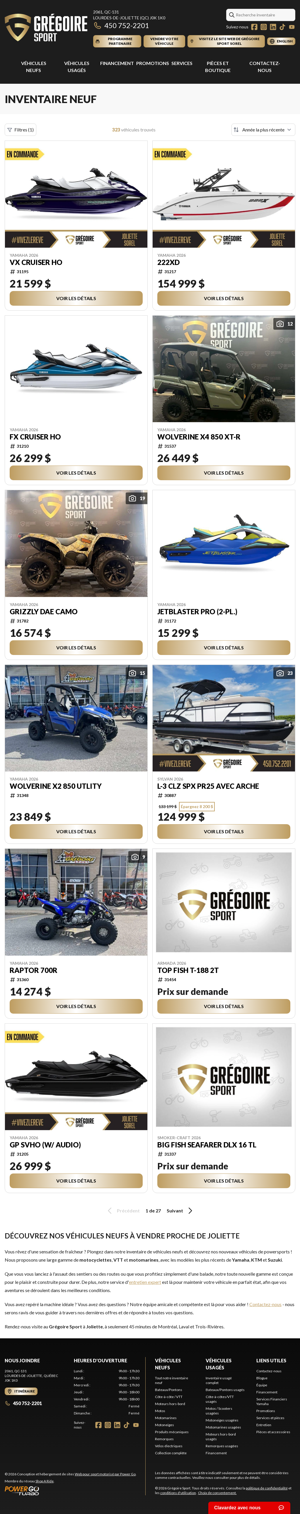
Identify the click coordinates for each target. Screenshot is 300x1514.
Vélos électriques (169, 1446)
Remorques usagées (222, 1446)
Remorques (164, 1439)
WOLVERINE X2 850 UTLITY (56, 786)
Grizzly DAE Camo (44, 612)
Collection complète (171, 1453)
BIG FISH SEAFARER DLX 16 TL (206, 1145)
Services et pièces (270, 1418)
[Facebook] (254, 26)
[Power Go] (71, 1490)
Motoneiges (164, 1425)
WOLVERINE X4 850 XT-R (199, 437)
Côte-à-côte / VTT (169, 1397)
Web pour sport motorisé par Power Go (105, 1474)
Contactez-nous (265, 1304)
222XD (168, 262)
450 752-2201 (121, 25)
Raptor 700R (33, 970)
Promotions (152, 63)
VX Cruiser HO (36, 262)
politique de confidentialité (267, 1488)
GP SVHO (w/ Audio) (45, 1145)
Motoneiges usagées (222, 1420)
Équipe (261, 1385)
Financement (117, 63)
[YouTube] (291, 26)
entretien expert (145, 1282)
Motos (160, 1411)
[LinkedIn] (273, 26)
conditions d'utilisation (178, 1493)
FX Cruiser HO (35, 437)
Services (181, 63)
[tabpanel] (106, 1392)
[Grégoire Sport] (46, 28)
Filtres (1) (20, 129)
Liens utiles (271, 1360)
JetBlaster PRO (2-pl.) (197, 612)
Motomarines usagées (223, 1427)
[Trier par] (263, 130)
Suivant (180, 1210)
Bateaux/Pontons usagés (225, 1390)
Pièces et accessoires (273, 1432)
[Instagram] (263, 26)
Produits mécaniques (172, 1432)
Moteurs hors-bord (170, 1404)
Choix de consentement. (217, 1493)
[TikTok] (282, 26)
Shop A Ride (44, 1481)
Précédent (123, 1210)
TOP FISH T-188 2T (188, 970)
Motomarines (166, 1418)
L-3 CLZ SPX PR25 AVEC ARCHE (208, 786)
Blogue (261, 1378)
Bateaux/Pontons (168, 1390)
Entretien (263, 1425)
